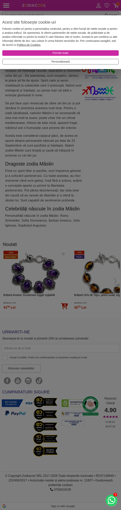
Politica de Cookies (28, 44)
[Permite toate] (60, 53)
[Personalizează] (60, 61)
